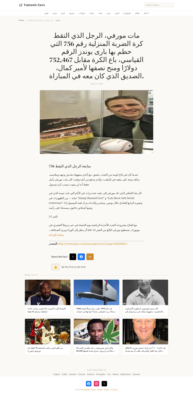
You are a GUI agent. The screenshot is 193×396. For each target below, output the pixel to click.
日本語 (64, 374)
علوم (46, 13)
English (56, 374)
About (99, 389)
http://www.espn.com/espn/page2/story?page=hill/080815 (92, 243)
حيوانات (82, 13)
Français (81, 374)
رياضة (91, 13)
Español (72, 374)
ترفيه (55, 13)
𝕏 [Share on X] (73, 256)
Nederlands (125, 374)
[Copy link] (90, 256)
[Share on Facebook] (81, 256)
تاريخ (63, 13)
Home (21, 20)
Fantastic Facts (89, 389)
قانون (117, 13)
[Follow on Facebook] (88, 383)
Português (100, 374)
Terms (106, 389)
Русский (136, 374)
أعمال (146, 13)
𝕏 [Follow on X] (104, 383)
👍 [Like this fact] (55, 267)
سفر (108, 13)
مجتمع (71, 13)
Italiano (115, 374)
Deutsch (90, 374)
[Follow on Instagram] (96, 383)
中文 (109, 374)
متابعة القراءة (56, 235)
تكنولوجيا (127, 13)
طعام (137, 13)
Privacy (114, 389)
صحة (100, 13)
